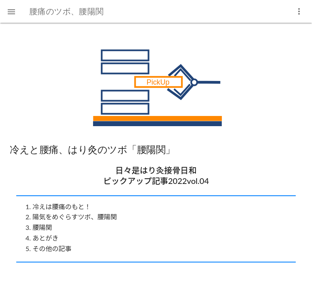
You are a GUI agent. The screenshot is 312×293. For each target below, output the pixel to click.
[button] (11, 11)
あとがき (45, 238)
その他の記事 (52, 248)
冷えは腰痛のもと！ (61, 206)
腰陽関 (42, 227)
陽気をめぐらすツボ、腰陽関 (74, 217)
